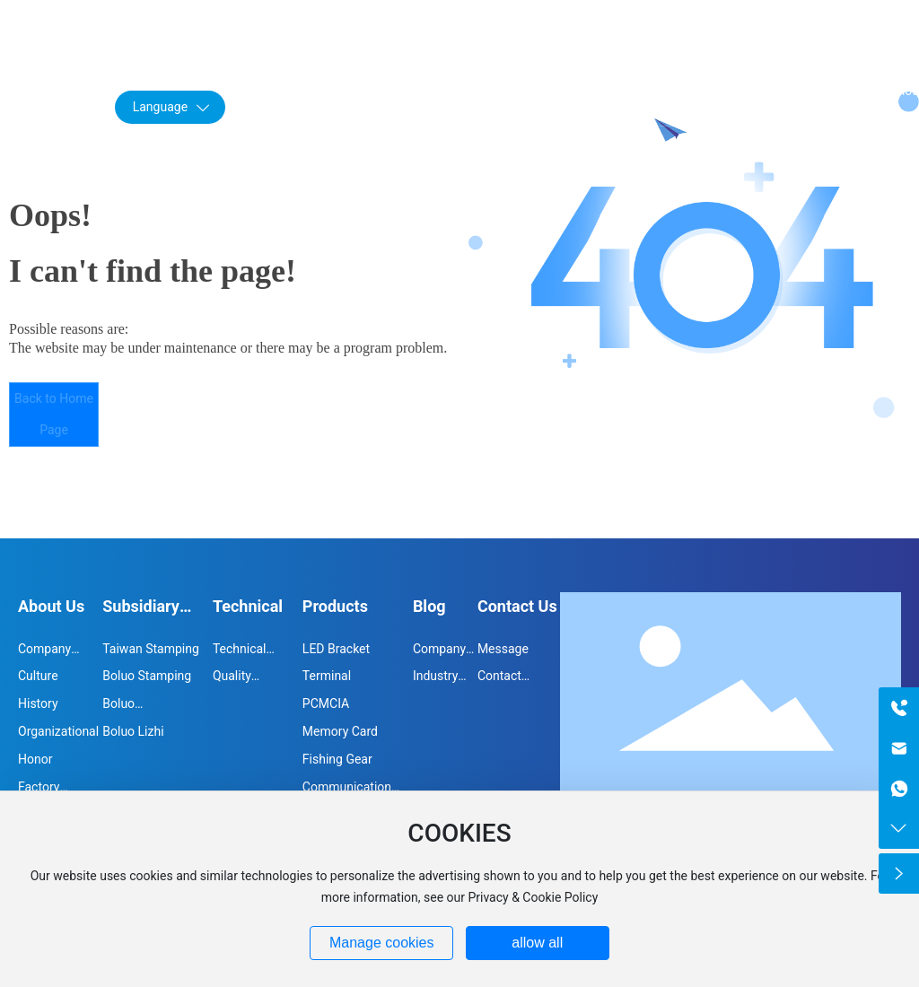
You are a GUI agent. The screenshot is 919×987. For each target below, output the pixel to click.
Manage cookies (381, 942)
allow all (537, 942)
